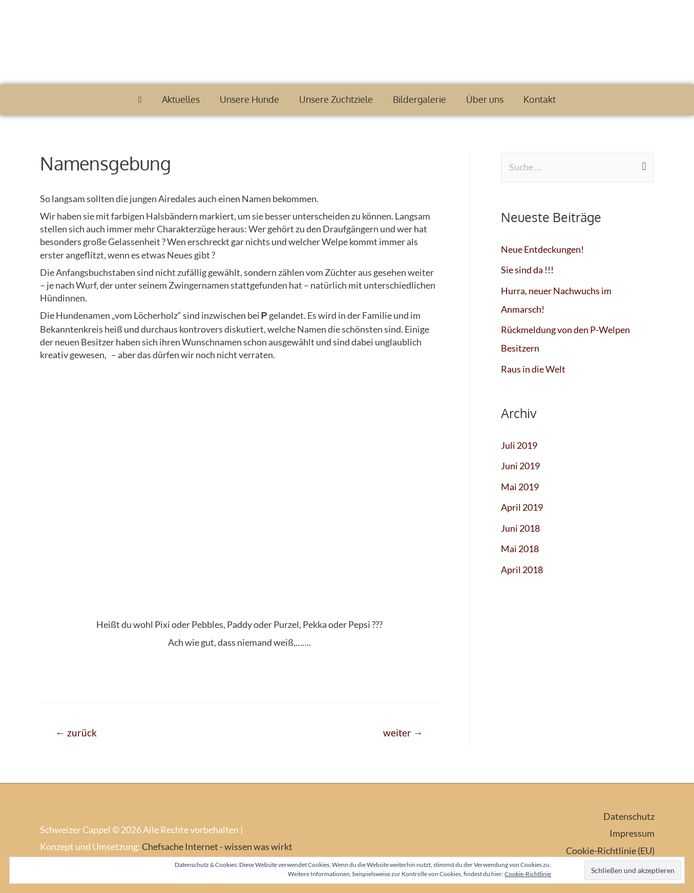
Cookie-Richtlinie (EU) (610, 850)
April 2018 (522, 569)
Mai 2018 (520, 548)
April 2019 (522, 507)
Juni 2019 (520, 465)
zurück (76, 732)
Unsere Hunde (249, 99)
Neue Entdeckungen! (542, 249)
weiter (403, 732)
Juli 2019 (519, 445)
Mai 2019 (520, 486)
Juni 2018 (520, 528)
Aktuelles (181, 99)
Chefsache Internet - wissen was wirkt (217, 846)
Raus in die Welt (533, 369)
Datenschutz (629, 816)
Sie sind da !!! (527, 269)
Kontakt (539, 99)
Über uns (484, 99)
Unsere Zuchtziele (336, 99)
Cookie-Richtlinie (527, 874)
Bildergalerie (419, 99)
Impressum (632, 833)
